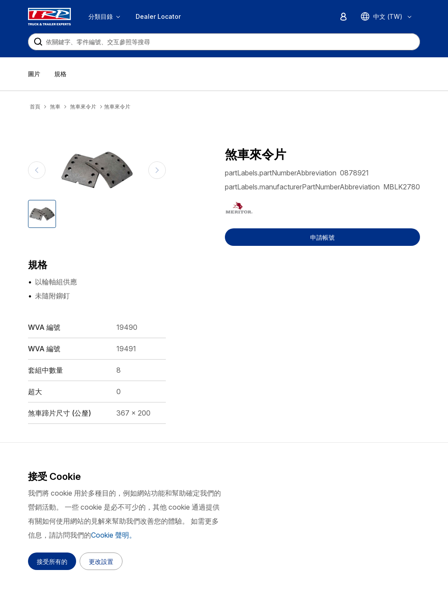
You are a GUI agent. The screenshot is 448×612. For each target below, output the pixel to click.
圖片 (34, 73)
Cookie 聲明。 (113, 535)
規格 (60, 73)
